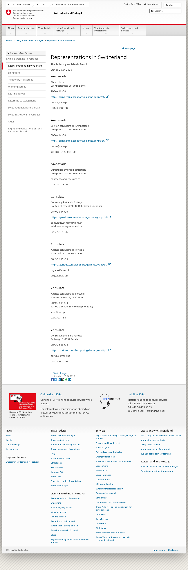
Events (9, 440)
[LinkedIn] (59, 379)
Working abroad (58, 512)
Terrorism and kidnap (61, 458)
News (10, 31)
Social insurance (103, 475)
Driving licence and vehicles (109, 452)
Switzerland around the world (70, 4)
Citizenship (101, 524)
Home (9, 40)
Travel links (56, 476)
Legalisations (102, 466)
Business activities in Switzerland (156, 454)
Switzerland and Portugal (133, 31)
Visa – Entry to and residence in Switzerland (161, 435)
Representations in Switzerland (65, 498)
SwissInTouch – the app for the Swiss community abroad (113, 539)
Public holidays (13, 445)
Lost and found (103, 479)
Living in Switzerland (150, 445)
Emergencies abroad (105, 457)
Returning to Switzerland (63, 521)
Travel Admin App (59, 486)
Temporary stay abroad (61, 508)
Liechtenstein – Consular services (111, 502)
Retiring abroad (58, 517)
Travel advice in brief (60, 440)
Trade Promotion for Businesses (110, 533)
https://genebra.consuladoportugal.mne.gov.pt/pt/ (81, 217)
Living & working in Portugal (67, 31)
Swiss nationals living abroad (64, 526)
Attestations (101, 470)
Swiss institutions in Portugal (64, 530)
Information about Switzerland (155, 449)
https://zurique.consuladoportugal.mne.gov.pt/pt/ (81, 264)
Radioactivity (57, 467)
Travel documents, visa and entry (66, 449)
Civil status (101, 528)
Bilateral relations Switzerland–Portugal (159, 466)
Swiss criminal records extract (109, 489)
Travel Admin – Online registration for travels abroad (114, 508)
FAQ (53, 454)
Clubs (53, 535)
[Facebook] (52, 379)
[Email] (69, 379)
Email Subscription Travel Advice (66, 481)
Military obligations (105, 484)
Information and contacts (152, 440)
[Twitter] (56, 379)
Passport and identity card (108, 443)
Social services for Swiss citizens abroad (114, 461)
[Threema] (63, 379)
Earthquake (56, 463)
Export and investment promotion (157, 471)
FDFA (43, 4)
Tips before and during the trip (65, 445)
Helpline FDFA (136, 394)
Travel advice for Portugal (63, 435)
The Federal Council (21, 4)
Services (86, 31)
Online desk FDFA (51, 394)
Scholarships (101, 498)
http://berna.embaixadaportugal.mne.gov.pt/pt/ (80, 96)
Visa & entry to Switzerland (106, 31)
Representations (26, 31)
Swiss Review (102, 519)
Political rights (102, 448)
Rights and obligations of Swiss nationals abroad (70, 541)
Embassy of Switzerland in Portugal (22, 462)
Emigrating (56, 503)
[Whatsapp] (66, 379)
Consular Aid (57, 472)
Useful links (101, 514)
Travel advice (45, 31)
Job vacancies (12, 449)
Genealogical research (106, 493)
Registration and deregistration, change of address (116, 437)
